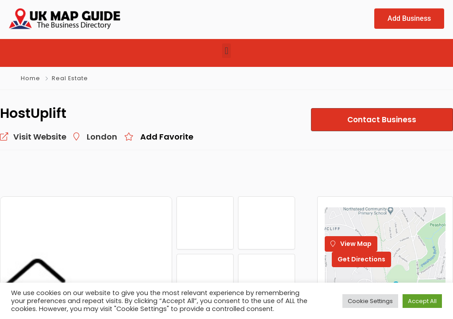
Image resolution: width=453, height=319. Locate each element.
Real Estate (70, 78)
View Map (351, 244)
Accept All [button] (422, 301)
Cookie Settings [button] (370, 301)
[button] (226, 51)
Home (30, 78)
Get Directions (361, 259)
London (102, 137)
